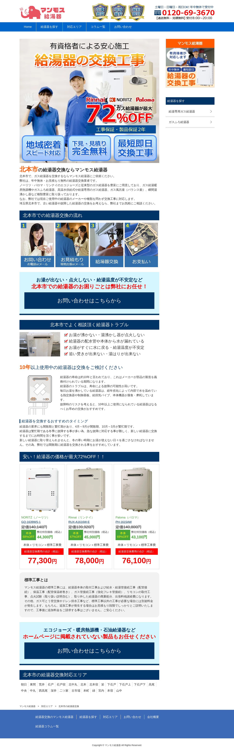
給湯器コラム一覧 (47, 726)
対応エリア (74, 26)
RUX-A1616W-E (79, 522)
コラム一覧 (98, 26)
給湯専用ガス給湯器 (182, 111)
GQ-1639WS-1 (31, 522)
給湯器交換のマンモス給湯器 (54, 717)
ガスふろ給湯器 (179, 122)
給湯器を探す (49, 26)
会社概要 (153, 717)
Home (28, 26)
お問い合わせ (123, 26)
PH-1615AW (124, 522)
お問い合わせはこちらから (89, 301)
